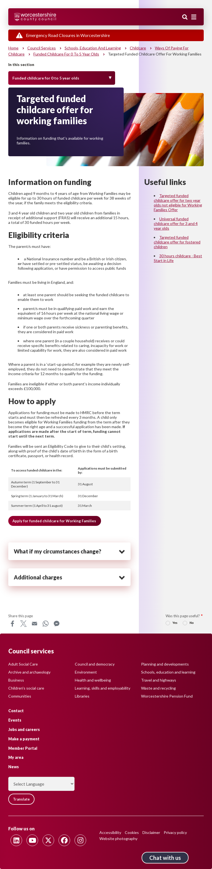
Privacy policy (175, 832)
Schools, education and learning (93, 48)
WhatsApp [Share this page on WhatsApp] (45, 623)
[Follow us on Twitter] (48, 840)
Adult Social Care (23, 664)
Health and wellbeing (93, 680)
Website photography (118, 838)
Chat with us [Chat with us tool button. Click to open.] (165, 857)
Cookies (132, 832)
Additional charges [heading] (38, 577)
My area (15, 757)
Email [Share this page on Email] (34, 623)
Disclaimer (151, 832)
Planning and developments (165, 664)
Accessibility (110, 832)
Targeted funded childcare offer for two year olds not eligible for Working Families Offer (178, 202)
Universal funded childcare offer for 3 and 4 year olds (176, 223)
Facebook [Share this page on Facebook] (12, 623)
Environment (86, 672)
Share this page (20, 616)
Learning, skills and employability (102, 688)
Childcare (138, 48)
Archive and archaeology (29, 672)
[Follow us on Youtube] (32, 840)
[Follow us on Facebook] (64, 840)
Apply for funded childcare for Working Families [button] (54, 521)
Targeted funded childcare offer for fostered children (177, 242)
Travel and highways (158, 680)
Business (16, 680)
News (13, 766)
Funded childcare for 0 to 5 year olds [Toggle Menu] (45, 78)
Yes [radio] (175, 622)
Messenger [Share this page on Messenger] (56, 623)
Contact (16, 710)
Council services (41, 48)
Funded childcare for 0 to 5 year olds (66, 54)
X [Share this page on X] (23, 623)
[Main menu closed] (193, 17)
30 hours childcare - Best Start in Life (178, 258)
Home (13, 48)
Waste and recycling (158, 688)
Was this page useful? (183, 616)
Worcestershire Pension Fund (167, 696)
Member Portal (22, 748)
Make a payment (23, 738)
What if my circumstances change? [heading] (57, 551)
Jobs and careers (24, 729)
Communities (19, 696)
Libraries (82, 696)
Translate (21, 799)
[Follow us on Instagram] (80, 840)
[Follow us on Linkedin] (16, 840)
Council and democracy (95, 664)
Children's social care (26, 688)
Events (14, 720)
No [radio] (192, 622)
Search (185, 17)
